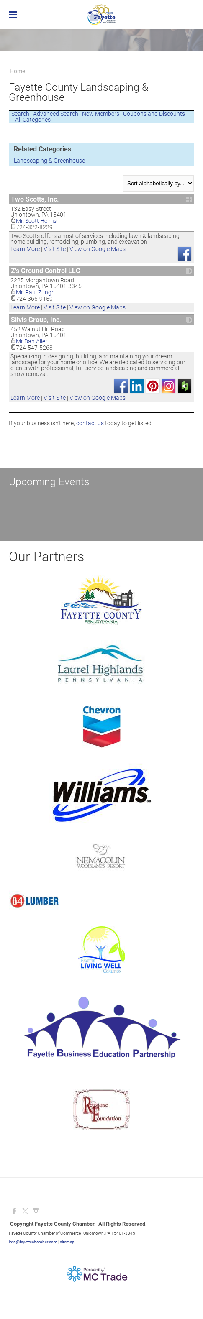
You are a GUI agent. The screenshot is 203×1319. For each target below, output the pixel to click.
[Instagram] (36, 1211)
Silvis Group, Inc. (36, 320)
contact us (90, 423)
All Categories (33, 119)
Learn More (25, 248)
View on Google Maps (97, 248)
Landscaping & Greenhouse (49, 160)
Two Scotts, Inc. (35, 199)
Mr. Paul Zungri (32, 292)
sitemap (67, 1242)
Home (17, 71)
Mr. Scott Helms (33, 220)
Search (20, 113)
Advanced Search (55, 113)
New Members (100, 113)
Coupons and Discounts (154, 113)
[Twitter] (25, 1211)
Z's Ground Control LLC (45, 271)
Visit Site (55, 248)
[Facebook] (14, 1211)
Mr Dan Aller (28, 341)
